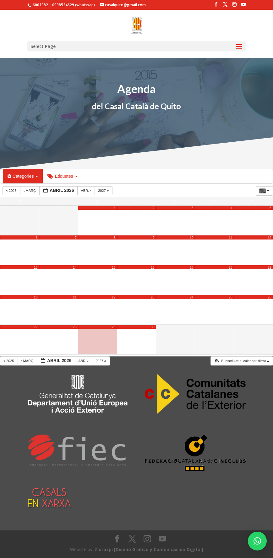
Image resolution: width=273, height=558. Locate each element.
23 (153, 297)
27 (36, 327)
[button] (257, 541)
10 (192, 237)
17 (192, 267)
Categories (23, 176)
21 (75, 297)
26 (269, 297)
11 (230, 237)
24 (192, 297)
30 (153, 327)
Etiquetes (62, 176)
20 (36, 297)
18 (230, 267)
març (30, 190)
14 (75, 267)
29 (114, 327)
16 (153, 267)
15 (114, 267)
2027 (104, 190)
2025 (12, 190)
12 (269, 237)
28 (75, 327)
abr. (86, 190)
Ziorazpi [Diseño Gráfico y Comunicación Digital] (149, 549)
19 (269, 267)
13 (36, 267)
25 (230, 297)
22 (114, 297)
